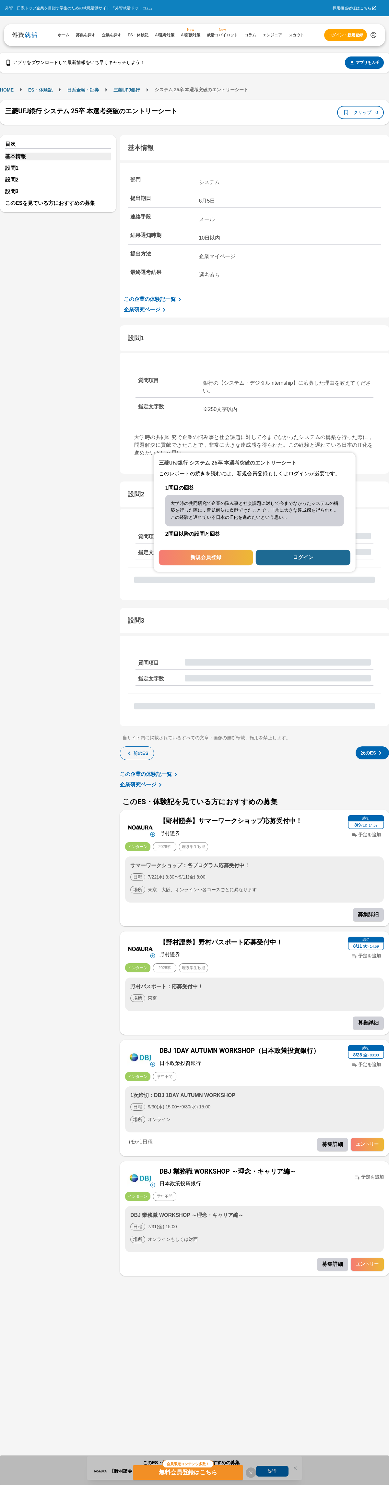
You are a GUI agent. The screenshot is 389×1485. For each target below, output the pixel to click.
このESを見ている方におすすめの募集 (50, 203)
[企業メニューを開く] (140, 826)
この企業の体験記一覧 (153, 299)
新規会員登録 (205, 557)
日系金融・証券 (83, 90)
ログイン (303, 557)
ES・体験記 (40, 90)
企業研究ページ (146, 310)
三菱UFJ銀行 (126, 90)
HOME (7, 90)
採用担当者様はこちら (352, 8)
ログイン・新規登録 (345, 35)
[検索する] (373, 35)
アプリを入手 (364, 62)
